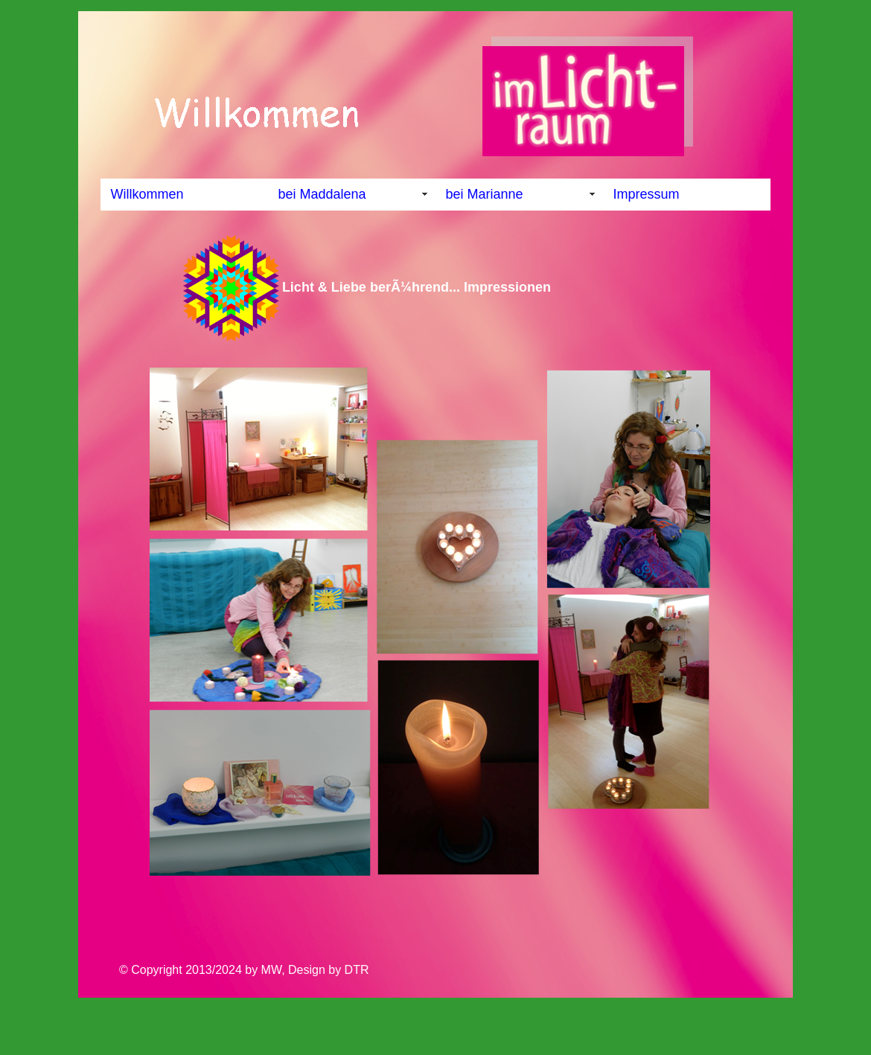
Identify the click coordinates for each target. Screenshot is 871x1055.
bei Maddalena (322, 194)
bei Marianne (484, 194)
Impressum (646, 194)
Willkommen (147, 194)
